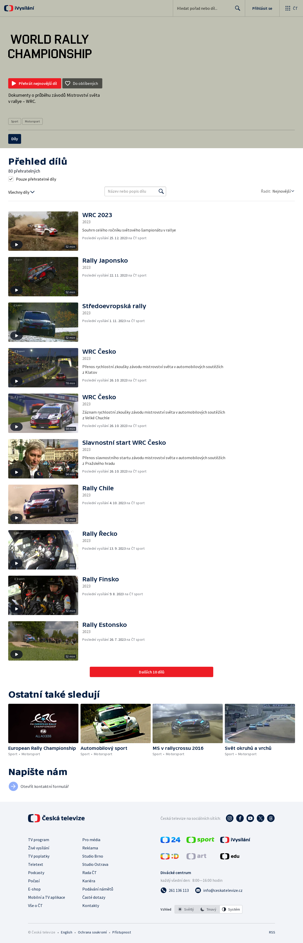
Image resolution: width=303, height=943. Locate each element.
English (66, 932)
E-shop (34, 889)
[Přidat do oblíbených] (82, 83)
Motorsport (32, 121)
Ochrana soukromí (92, 932)
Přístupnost (121, 932)
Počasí (34, 880)
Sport (14, 121)
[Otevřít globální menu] (291, 8)
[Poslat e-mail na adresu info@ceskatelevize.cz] (219, 890)
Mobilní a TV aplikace (46, 897)
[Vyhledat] (161, 191)
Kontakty (90, 905)
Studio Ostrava (95, 864)
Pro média (91, 839)
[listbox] (208, 909)
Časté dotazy (93, 897)
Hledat (236, 10)
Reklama (90, 847)
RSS (272, 932)
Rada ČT (89, 872)
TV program (38, 839)
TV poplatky (38, 856)
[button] (45, 231)
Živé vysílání (38, 847)
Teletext (35, 864)
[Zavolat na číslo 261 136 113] (175, 890)
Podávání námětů (97, 889)
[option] (186, 909)
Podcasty (36, 872)
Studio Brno (92, 856)
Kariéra (88, 880)
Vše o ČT (35, 905)
